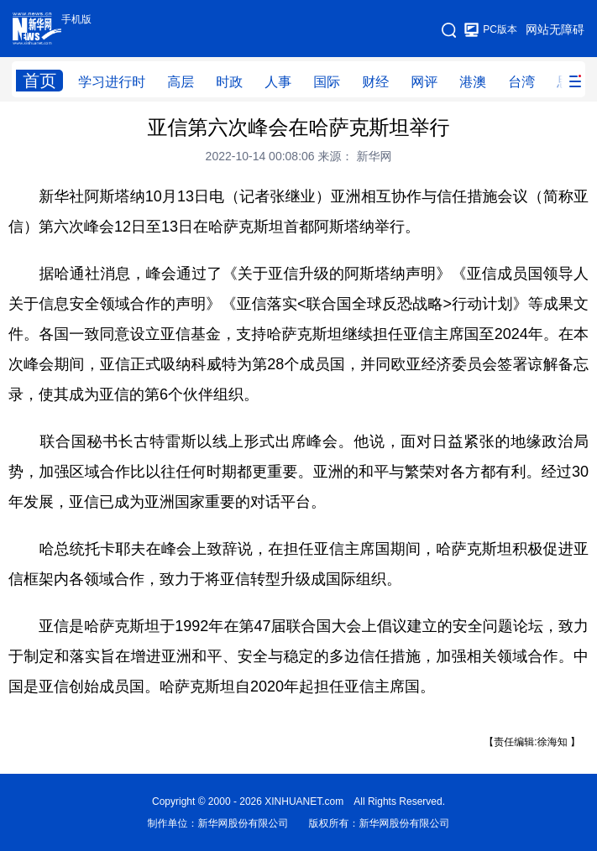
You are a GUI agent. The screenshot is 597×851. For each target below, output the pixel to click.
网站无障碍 (555, 29)
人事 (277, 82)
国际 (326, 82)
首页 (39, 80)
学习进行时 (111, 82)
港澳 (472, 82)
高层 (180, 82)
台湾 (521, 82)
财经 (375, 82)
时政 (229, 82)
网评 (424, 82)
